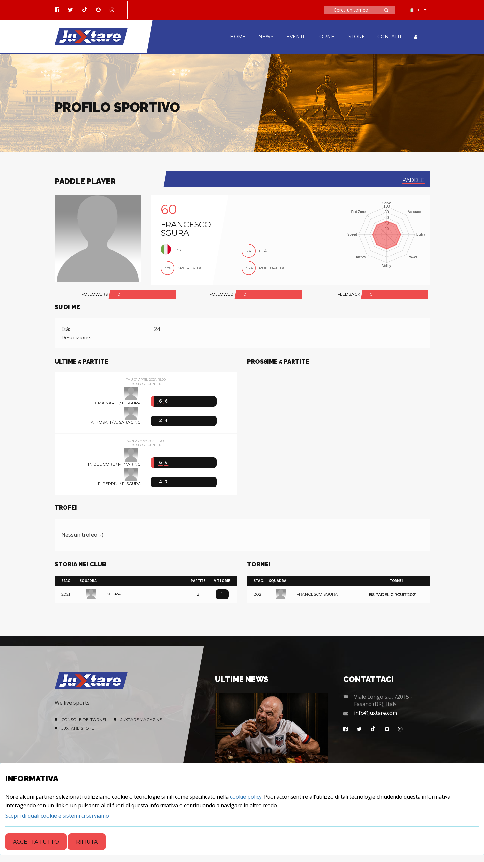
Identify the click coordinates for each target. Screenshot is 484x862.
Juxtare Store (77, 728)
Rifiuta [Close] (87, 842)
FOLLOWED (221, 294)
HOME (238, 37)
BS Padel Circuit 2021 (392, 594)
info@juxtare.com (375, 712)
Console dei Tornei (83, 719)
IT (415, 9)
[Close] (57, 815)
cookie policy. (246, 796)
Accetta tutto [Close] (36, 842)
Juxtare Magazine (141, 719)
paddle (413, 180)
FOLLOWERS (94, 294)
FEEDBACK (349, 294)
